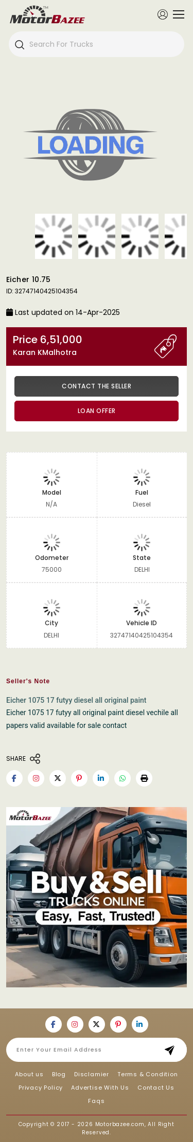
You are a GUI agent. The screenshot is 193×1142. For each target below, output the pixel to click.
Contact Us (155, 1087)
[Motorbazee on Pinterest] (79, 778)
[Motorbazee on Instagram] (36, 778)
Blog (59, 1074)
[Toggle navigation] (176, 14)
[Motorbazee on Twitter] (57, 778)
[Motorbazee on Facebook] (14, 778)
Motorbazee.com (120, 1124)
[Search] (19, 44)
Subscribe (173, 1050)
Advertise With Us (100, 1087)
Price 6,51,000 (83, 345)
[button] (144, 778)
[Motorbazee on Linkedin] (101, 778)
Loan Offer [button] (97, 410)
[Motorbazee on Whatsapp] (122, 778)
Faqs (96, 1101)
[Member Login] (162, 14)
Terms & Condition (147, 1074)
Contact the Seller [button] (96, 386)
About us (29, 1074)
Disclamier (91, 1074)
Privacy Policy (41, 1087)
